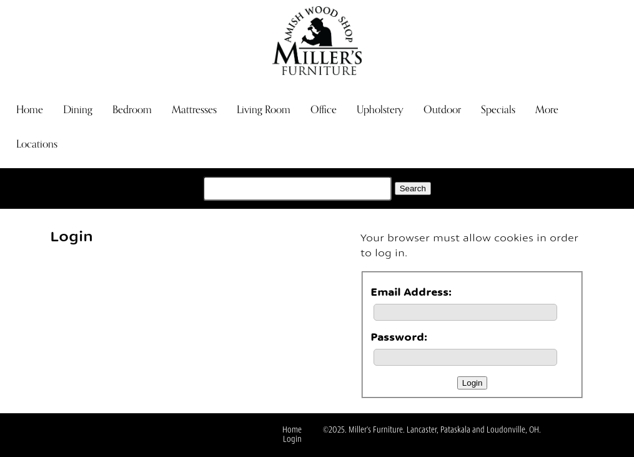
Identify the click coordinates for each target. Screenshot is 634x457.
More (546, 109)
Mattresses (194, 109)
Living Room (263, 109)
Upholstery (380, 109)
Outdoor (442, 109)
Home (29, 109)
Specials (498, 109)
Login (292, 439)
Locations (36, 144)
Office (323, 109)
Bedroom (132, 109)
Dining (77, 109)
